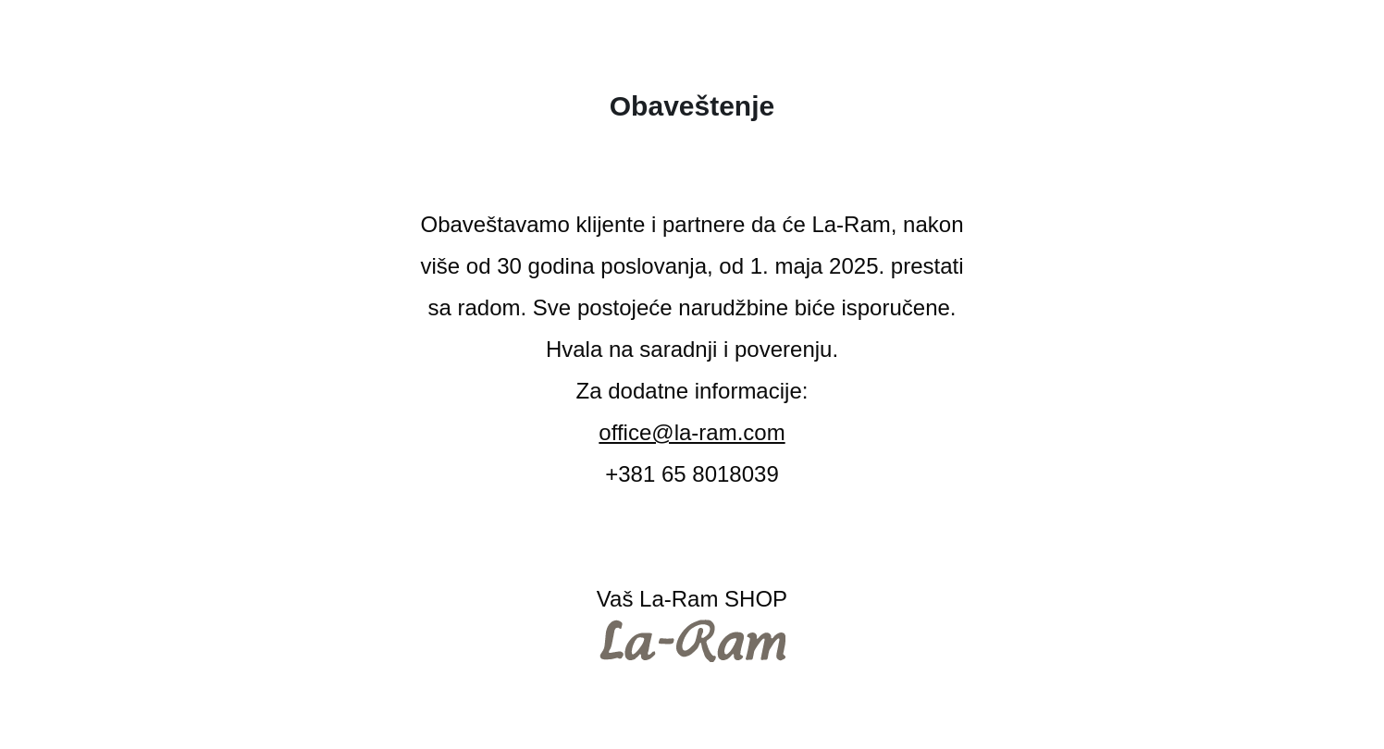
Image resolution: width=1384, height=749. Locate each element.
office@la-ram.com (692, 432)
